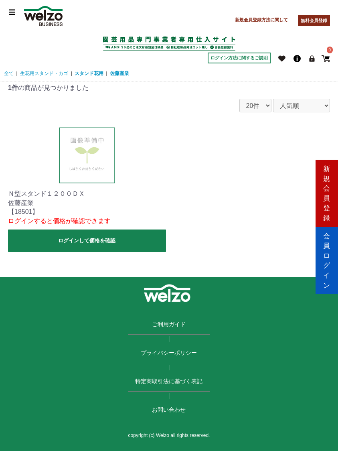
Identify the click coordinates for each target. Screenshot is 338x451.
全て (9, 73)
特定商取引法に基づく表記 (168, 381)
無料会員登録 (314, 20)
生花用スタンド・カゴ (44, 73)
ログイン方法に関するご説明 (239, 57)
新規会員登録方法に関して (261, 19)
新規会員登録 (326, 191)
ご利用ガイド (169, 324)
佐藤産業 (119, 73)
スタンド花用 (89, 73)
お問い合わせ (169, 409)
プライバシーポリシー (169, 352)
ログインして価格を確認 (86, 241)
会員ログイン (326, 259)
